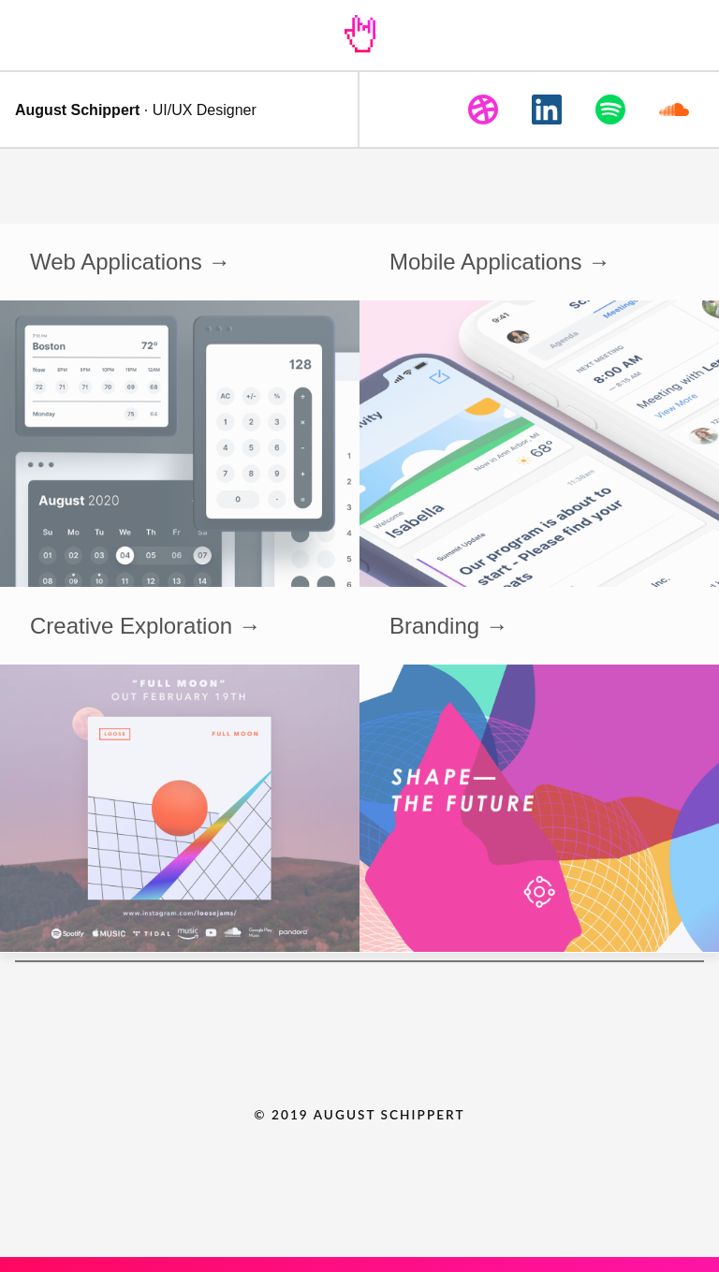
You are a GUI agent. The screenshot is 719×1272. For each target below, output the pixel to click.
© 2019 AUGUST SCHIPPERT (359, 1114)
